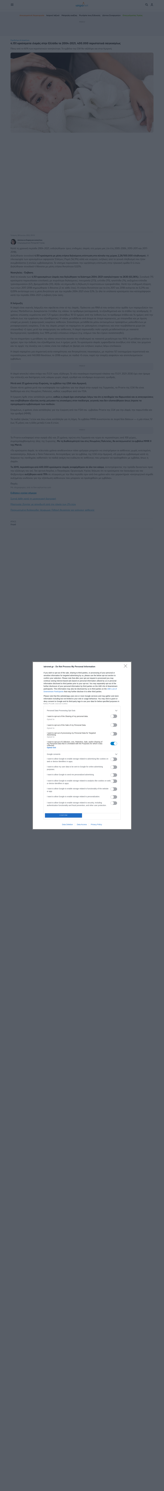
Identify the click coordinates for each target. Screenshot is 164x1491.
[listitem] (82, 710)
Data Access (82, 824)
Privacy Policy (96, 824)
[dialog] (82, 745)
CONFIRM (63, 815)
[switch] (113, 716)
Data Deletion (67, 824)
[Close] (126, 666)
